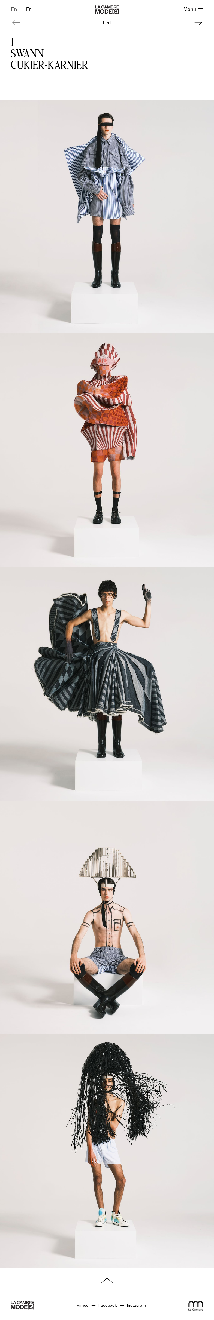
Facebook (107, 1305)
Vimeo (83, 1305)
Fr (28, 8)
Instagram (136, 1305)
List (107, 22)
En (14, 8)
